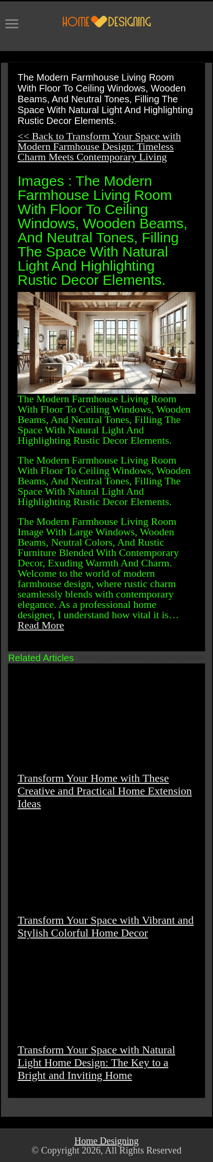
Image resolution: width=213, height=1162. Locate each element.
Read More (40, 625)
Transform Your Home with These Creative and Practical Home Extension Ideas (104, 791)
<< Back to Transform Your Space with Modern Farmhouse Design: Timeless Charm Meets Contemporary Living (99, 146)
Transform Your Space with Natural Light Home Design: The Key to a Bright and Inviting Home (96, 1062)
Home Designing (106, 1141)
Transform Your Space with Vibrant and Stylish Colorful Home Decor (105, 926)
